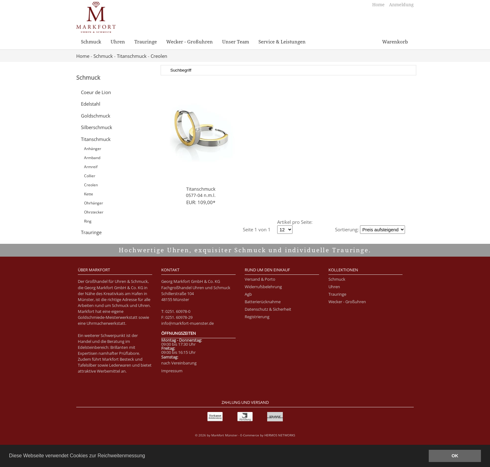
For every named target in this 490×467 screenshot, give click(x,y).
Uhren (118, 41)
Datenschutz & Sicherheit (268, 309)
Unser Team (235, 41)
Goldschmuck (95, 116)
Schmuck (91, 41)
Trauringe (145, 41)
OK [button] (455, 455)
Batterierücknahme (263, 301)
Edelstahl (90, 104)
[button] (147, 456)
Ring (88, 221)
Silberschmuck (96, 127)
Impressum (171, 371)
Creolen (159, 56)
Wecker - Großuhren (189, 41)
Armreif (91, 166)
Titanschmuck (132, 56)
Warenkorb (395, 41)
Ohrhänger (93, 203)
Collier (89, 175)
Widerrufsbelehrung (263, 286)
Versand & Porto (260, 279)
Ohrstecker (93, 212)
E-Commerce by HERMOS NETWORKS (267, 435)
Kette (88, 194)
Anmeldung (401, 5)
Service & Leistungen (282, 41)
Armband (92, 157)
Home (379, 5)
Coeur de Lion (96, 92)
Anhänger (92, 148)
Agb (248, 294)
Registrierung (257, 316)
